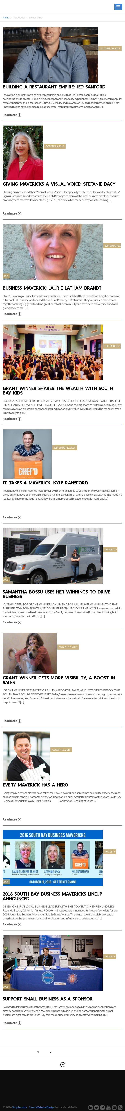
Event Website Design (41, 1107)
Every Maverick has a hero (35, 785)
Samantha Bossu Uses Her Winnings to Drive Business (56, 594)
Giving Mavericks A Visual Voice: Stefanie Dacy (59, 184)
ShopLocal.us (19, 1107)
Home (6, 17)
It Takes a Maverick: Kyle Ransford (45, 482)
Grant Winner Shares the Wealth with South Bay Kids (58, 390)
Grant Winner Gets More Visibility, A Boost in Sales (59, 680)
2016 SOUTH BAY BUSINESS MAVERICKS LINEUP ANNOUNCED (52, 896)
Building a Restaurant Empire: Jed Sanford (54, 86)
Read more (12, 115)
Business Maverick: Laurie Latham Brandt (52, 288)
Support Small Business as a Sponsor (48, 998)
